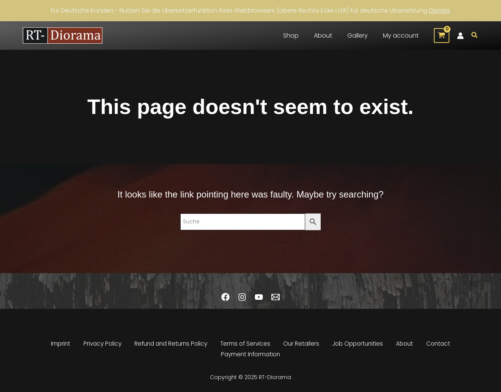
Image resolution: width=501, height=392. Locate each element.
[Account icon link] (460, 35)
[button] (474, 35)
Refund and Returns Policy (170, 346)
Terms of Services (246, 346)
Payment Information (250, 355)
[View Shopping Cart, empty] (441, 35)
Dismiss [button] (439, 10)
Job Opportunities (359, 346)
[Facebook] (225, 300)
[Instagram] (242, 300)
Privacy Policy (101, 346)
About (406, 346)
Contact (439, 346)
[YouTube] (259, 300)
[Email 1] (275, 300)
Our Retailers (302, 346)
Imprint (59, 346)
